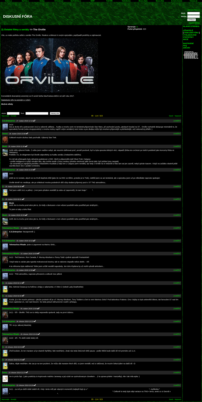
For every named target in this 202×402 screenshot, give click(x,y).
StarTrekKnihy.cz (76, 1)
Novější (13, 116)
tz (137, 27)
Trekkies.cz (8, 1)
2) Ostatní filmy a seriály (15, 29)
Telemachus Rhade (10, 228)
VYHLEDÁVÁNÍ (189, 35)
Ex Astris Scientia (176, 1)
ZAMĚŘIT (177, 121)
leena (4, 373)
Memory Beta (160, 1)
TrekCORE (109, 1)
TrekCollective (126, 1)
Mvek (4, 146)
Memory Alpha (143, 1)
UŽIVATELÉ (188, 30)
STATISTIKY (188, 37)
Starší (171, 116)
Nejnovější (5, 116)
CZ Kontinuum (58, 1)
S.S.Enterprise (8, 121)
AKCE (185, 39)
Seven (5, 134)
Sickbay (42, 1)
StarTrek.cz (25, 1)
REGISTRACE (194, 10)
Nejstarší (178, 116)
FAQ (185, 46)
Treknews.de (193, 1)
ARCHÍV (186, 48)
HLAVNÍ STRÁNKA (191, 26)
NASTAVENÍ (188, 43)
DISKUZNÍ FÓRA (191, 33)
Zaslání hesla (194, 23)
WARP (93, 1)
